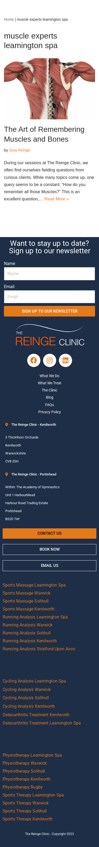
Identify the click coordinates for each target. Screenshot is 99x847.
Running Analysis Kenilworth (30, 640)
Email (9, 286)
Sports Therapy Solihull (25, 811)
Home (9, 19)
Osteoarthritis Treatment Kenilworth (36, 714)
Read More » (56, 199)
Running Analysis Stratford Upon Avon (39, 648)
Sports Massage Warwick (26, 593)
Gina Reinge (19, 150)
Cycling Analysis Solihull (26, 697)
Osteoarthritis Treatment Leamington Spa (42, 723)
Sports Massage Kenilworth (29, 609)
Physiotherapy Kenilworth (27, 779)
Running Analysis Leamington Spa (35, 617)
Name (9, 263)
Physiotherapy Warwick (25, 763)
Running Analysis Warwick (28, 624)
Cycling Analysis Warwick (27, 689)
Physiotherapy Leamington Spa (32, 755)
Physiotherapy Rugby (23, 787)
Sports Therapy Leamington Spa (33, 795)
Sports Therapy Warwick (26, 803)
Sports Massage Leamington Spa (34, 585)
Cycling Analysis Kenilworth (29, 706)
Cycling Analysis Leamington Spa (34, 681)
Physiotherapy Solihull (24, 771)
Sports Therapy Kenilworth (28, 818)
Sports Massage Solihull (26, 601)
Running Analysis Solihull (27, 632)
